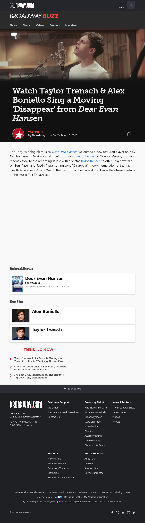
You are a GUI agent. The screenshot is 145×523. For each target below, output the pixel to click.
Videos (40, 25)
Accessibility (91, 468)
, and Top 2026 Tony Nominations (39, 376)
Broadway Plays (93, 417)
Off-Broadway (92, 440)
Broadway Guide (57, 463)
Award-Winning (93, 435)
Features (54, 25)
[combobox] (129, 5)
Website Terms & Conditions (43, 492)
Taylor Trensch (91, 161)
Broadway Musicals (95, 412)
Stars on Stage (92, 421)
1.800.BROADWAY (31, 416)
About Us (89, 458)
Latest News (119, 412)
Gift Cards (53, 472)
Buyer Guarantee (94, 472)
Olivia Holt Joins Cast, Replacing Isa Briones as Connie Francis (40, 368)
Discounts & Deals (94, 445)
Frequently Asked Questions (63, 412)
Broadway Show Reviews (61, 477)
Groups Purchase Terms (100, 492)
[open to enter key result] (131, 5)
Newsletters (54, 458)
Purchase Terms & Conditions (73, 492)
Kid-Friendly (91, 426)
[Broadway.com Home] (22, 5)
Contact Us (16, 413)
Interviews (71, 25)
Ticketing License (122, 492)
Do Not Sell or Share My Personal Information (86, 497)
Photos (26, 25)
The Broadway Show (123, 407)
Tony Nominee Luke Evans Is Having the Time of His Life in (39, 360)
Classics (88, 431)
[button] (130, 135)
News (13, 25)
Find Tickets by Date (95, 407)
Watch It (35, 132)
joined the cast (85, 156)
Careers (88, 463)
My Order (53, 407)
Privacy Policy (21, 492)
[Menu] (121, 6)
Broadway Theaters (58, 468)
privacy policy (74, 501)
